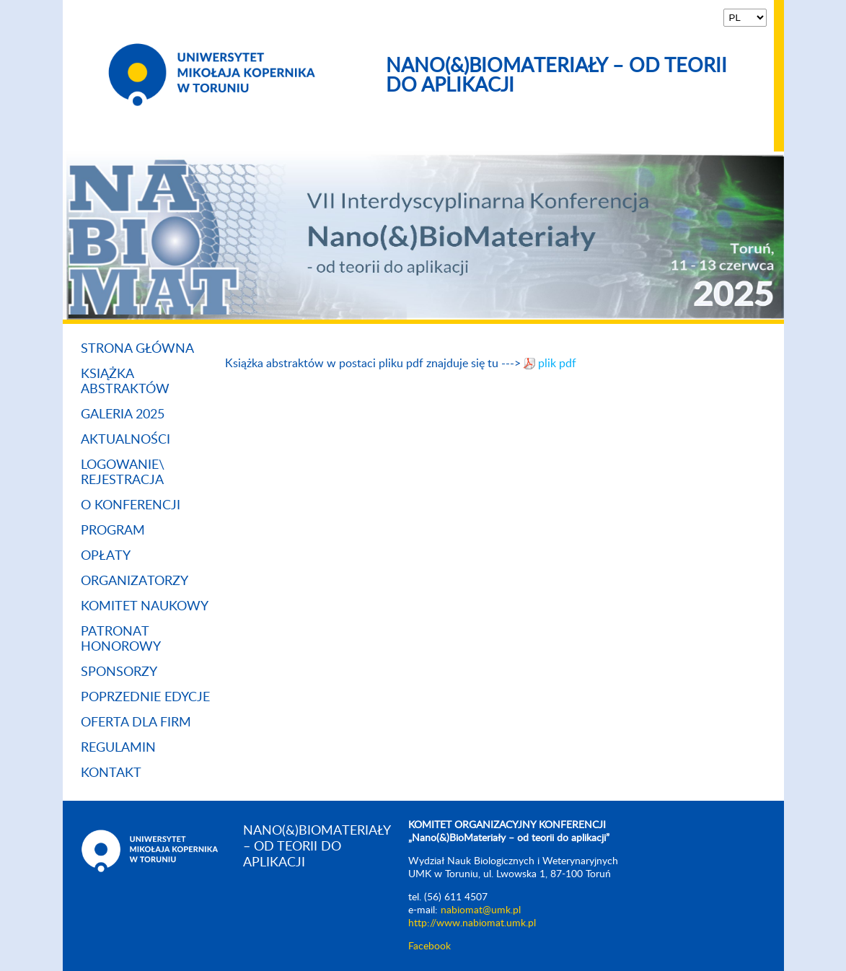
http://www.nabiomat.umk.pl (472, 923)
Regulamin (118, 748)
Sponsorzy (119, 672)
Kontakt (111, 773)
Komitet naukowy (144, 606)
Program (113, 530)
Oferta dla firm (136, 722)
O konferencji (130, 505)
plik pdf (557, 363)
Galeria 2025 (122, 414)
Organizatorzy (134, 581)
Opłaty (106, 556)
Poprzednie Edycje (145, 697)
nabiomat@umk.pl (481, 910)
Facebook (429, 946)
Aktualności (125, 440)
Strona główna (137, 349)
